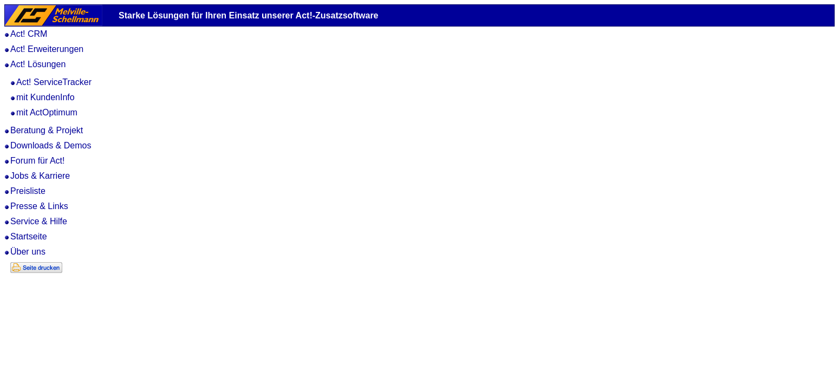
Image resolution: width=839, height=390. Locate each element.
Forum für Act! (37, 160)
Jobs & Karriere (40, 175)
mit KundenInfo (45, 97)
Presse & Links (39, 206)
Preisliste (27, 191)
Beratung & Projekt (46, 130)
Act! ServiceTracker (54, 82)
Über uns (27, 251)
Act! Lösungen (38, 64)
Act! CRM (28, 33)
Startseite (28, 236)
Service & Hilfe (38, 221)
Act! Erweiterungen (46, 49)
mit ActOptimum (46, 112)
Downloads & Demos (50, 145)
